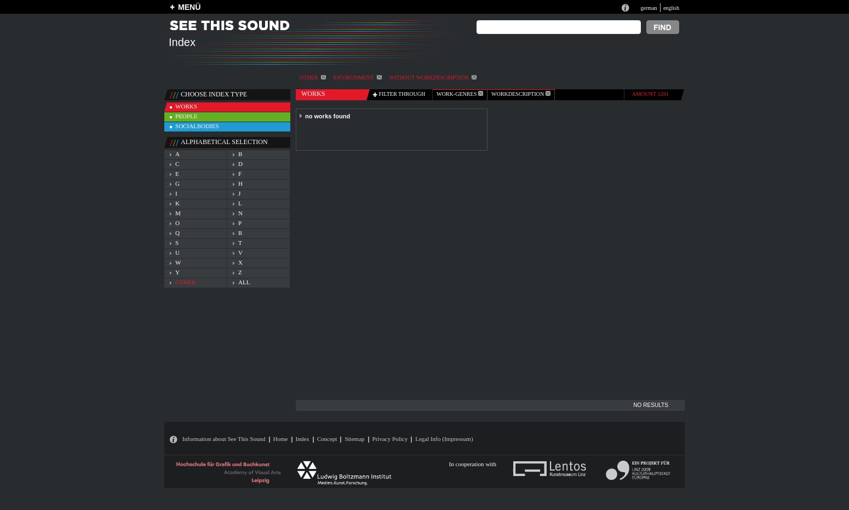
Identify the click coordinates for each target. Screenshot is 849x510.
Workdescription (520, 94)
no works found (327, 116)
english (671, 8)
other (313, 78)
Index (302, 438)
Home (280, 438)
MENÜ (189, 7)
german (648, 8)
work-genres (460, 94)
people (186, 116)
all (244, 282)
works (186, 106)
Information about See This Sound (224, 438)
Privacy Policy (390, 438)
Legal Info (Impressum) (444, 438)
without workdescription (433, 78)
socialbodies (197, 126)
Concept (327, 438)
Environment (358, 78)
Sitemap (354, 438)
